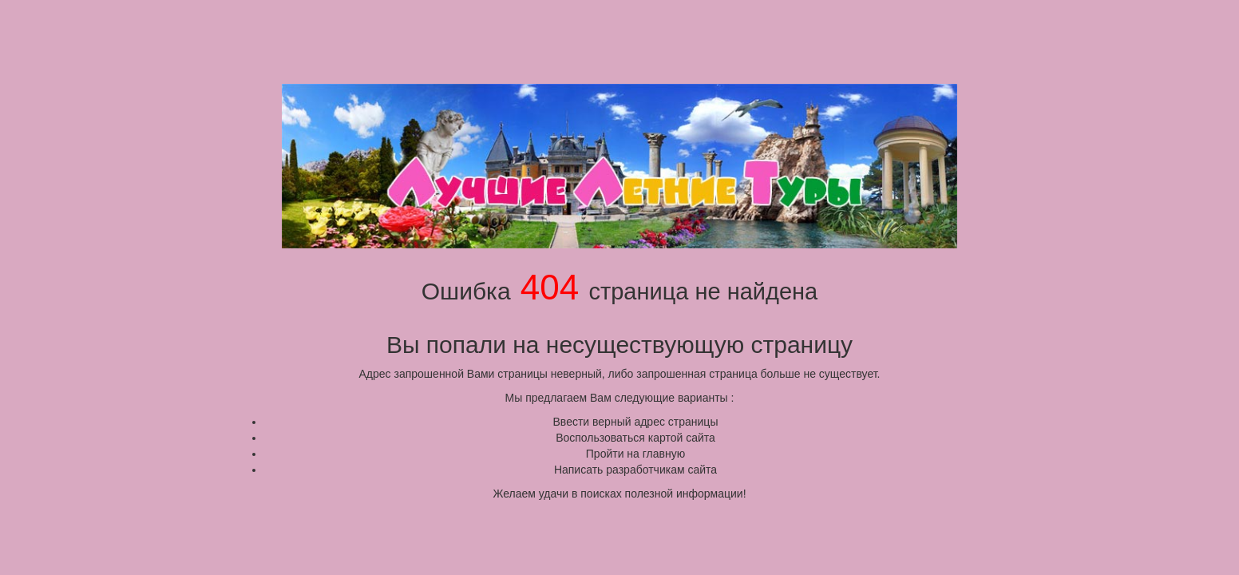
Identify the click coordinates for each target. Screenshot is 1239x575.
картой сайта (681, 437)
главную (664, 453)
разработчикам (645, 469)
